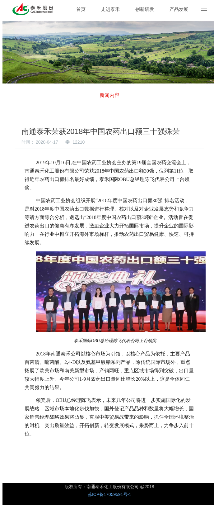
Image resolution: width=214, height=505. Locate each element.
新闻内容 (109, 95)
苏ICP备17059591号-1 (109, 494)
